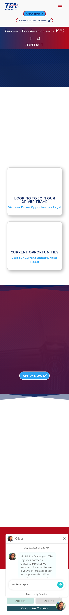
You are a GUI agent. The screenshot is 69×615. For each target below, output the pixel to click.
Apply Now (33, 13)
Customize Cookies (34, 608)
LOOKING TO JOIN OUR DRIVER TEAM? (34, 200)
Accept (20, 600)
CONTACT (34, 45)
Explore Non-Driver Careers (33, 20)
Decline (48, 600)
